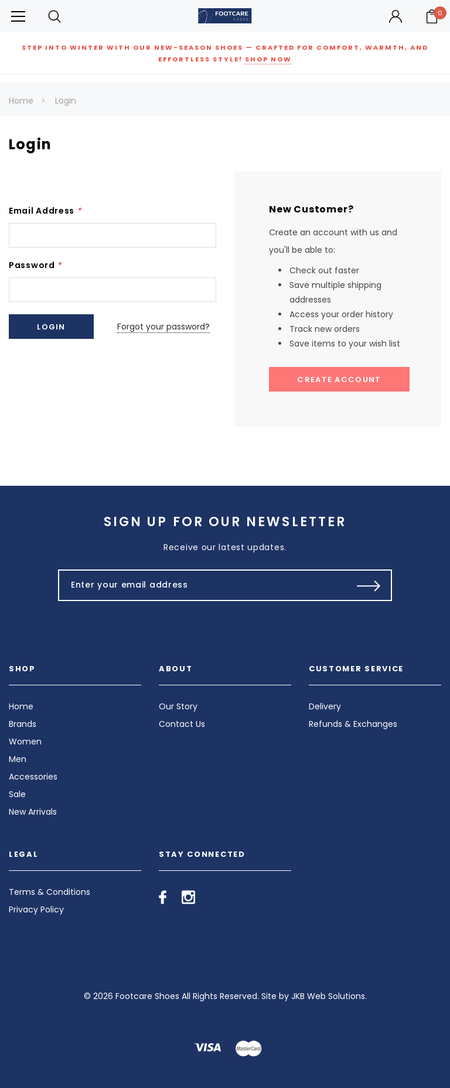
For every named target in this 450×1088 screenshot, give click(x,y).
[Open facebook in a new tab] (162, 897)
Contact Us (182, 724)
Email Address (45, 211)
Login (65, 101)
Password (35, 265)
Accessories (33, 776)
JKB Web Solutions (328, 996)
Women (25, 741)
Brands (22, 724)
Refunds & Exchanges (353, 724)
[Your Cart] (432, 16)
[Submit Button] (369, 585)
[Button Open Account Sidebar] (395, 16)
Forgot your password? (163, 326)
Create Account (339, 379)
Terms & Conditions (49, 892)
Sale (17, 794)
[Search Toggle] (54, 16)
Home (21, 101)
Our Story (178, 706)
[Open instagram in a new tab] (188, 897)
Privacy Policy (36, 909)
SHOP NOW (268, 59)
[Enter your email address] (200, 585)
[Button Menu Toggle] (18, 16)
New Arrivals (33, 812)
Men (17, 759)
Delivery (325, 706)
